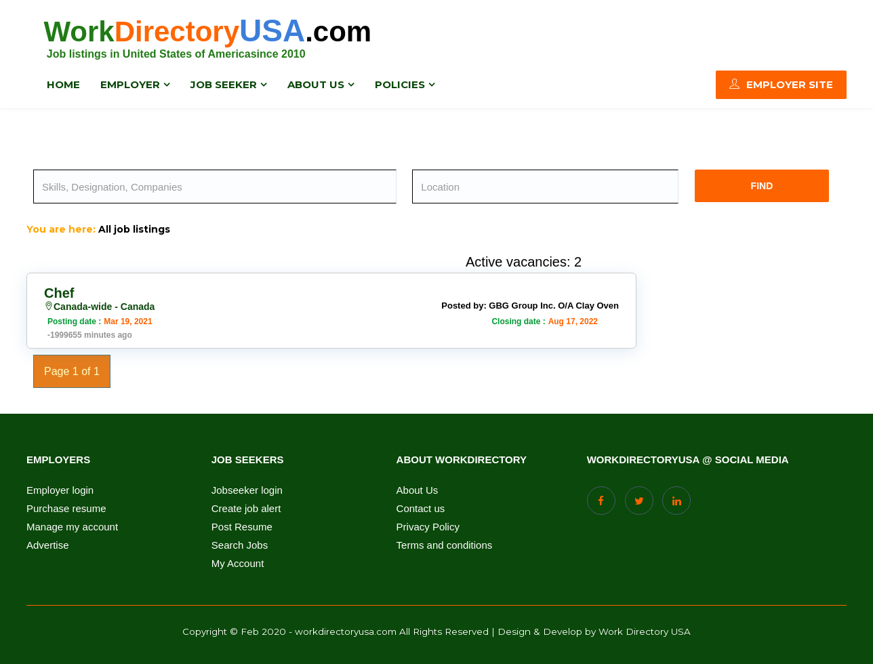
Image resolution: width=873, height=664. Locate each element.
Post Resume (241, 527)
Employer (130, 84)
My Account (237, 564)
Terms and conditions (445, 545)
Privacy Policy (428, 527)
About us (315, 84)
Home (63, 84)
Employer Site (781, 84)
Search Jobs (239, 545)
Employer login (60, 490)
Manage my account (72, 527)
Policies (400, 84)
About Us (418, 490)
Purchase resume (66, 509)
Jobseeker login (247, 490)
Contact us (421, 509)
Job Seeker (223, 84)
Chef (59, 293)
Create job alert (246, 509)
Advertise (47, 545)
